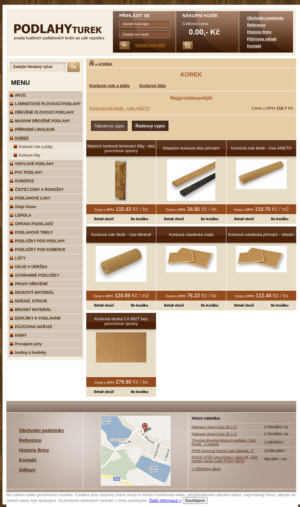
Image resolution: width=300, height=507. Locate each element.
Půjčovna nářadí (262, 39)
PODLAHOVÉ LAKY (30, 198)
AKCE (18, 95)
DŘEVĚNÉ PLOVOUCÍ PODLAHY (42, 112)
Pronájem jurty (26, 344)
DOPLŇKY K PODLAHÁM (35, 318)
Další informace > (165, 500)
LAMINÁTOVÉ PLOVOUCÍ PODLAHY (45, 104)
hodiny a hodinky (28, 352)
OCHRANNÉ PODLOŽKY (34, 275)
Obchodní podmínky (265, 18)
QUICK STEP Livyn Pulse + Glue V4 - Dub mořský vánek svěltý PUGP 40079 (225, 459)
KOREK (105, 64)
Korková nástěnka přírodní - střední (261, 234)
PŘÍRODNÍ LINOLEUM (32, 129)
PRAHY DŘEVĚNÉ (29, 284)
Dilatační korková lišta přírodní (191, 148)
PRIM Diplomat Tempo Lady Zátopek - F (223, 451)
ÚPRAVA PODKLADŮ (31, 224)
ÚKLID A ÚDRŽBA (28, 267)
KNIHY (18, 335)
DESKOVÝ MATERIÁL (32, 292)
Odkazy (27, 469)
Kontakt (254, 46)
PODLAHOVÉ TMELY (31, 232)
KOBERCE (22, 181)
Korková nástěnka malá (191, 234)
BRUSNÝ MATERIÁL (30, 310)
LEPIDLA (20, 215)
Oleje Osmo (23, 207)
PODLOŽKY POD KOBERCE (37, 249)
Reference (256, 25)
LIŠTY (18, 258)
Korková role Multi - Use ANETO (119, 108)
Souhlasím (195, 500)
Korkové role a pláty (32, 147)
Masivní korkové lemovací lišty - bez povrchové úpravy (121, 148)
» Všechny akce (206, 468)
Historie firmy (259, 32)
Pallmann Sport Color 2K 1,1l (214, 427)
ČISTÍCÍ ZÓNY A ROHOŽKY (37, 189)
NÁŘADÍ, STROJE (28, 301)
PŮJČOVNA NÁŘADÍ (31, 327)
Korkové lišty (26, 155)
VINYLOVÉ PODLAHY (32, 164)
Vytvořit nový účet (150, 45)
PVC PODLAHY (26, 172)
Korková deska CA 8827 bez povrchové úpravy (121, 321)
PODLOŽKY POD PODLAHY (37, 241)
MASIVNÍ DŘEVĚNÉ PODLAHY (40, 121)
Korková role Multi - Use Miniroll (121, 234)
